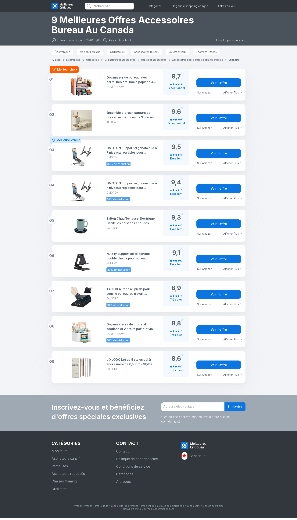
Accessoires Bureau (146, 51)
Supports (234, 59)
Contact (122, 453)
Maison (56, 59)
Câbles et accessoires (153, 59)
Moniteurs (59, 453)
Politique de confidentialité (137, 461)
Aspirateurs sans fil (66, 460)
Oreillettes (59, 491)
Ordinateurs (117, 51)
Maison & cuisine (90, 51)
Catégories (155, 6)
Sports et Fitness (206, 51)
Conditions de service (133, 468)
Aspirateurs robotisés (68, 476)
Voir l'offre (219, 83)
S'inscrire (234, 408)
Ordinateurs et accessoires (120, 59)
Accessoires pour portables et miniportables (197, 59)
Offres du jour (226, 6)
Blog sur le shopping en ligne (190, 6)
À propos (123, 483)
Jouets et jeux (177, 51)
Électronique (62, 51)
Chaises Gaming (64, 483)
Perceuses (60, 468)
